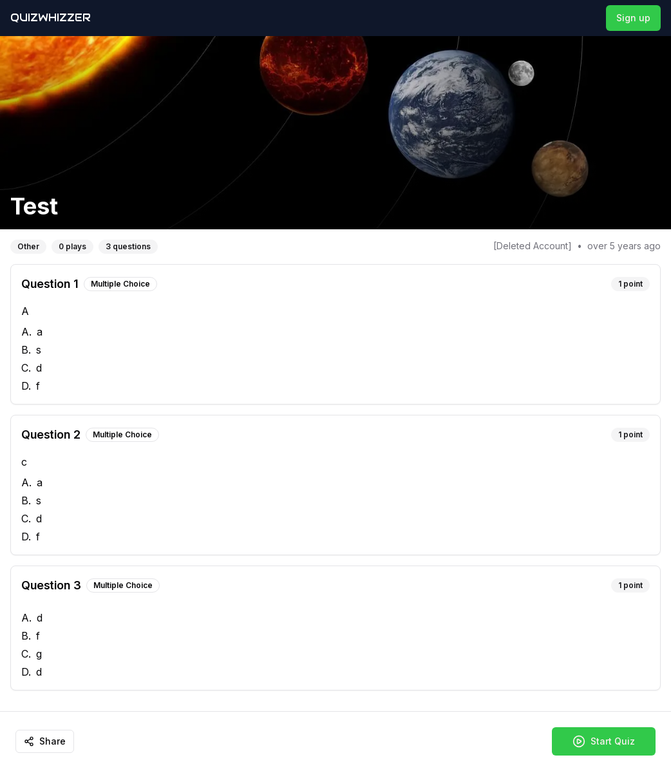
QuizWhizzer (50, 17)
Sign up (633, 17)
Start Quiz (603, 741)
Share (45, 741)
